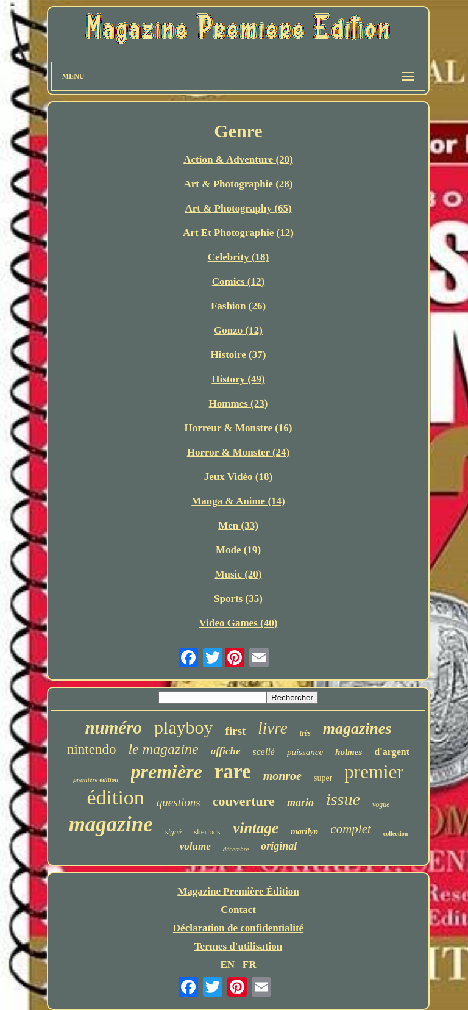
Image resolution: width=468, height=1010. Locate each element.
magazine (111, 824)
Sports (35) (238, 598)
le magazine (163, 749)
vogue (381, 804)
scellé (264, 752)
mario (300, 803)
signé (173, 831)
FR (250, 964)
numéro (113, 727)
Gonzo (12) (238, 330)
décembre (236, 849)
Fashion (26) (238, 306)
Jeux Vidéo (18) (238, 476)
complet (350, 829)
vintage (255, 828)
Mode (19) (238, 550)
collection (395, 833)
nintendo (91, 749)
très (305, 733)
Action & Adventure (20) (238, 159)
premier (373, 772)
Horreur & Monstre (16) (238, 428)
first (235, 731)
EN (227, 964)
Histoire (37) (238, 354)
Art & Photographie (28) (238, 184)
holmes (348, 752)
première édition (95, 779)
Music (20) (238, 574)
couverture (244, 801)
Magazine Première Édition (238, 891)
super (323, 778)
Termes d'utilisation (238, 946)
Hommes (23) (238, 403)
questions (178, 802)
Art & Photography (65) (238, 208)
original (279, 846)
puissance (305, 752)
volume (195, 846)
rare (232, 772)
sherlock (207, 831)
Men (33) (238, 525)
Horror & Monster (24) (238, 452)
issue (343, 799)
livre (272, 728)
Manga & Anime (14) (238, 501)
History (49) (237, 379)
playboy (183, 727)
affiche (226, 751)
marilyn (304, 831)
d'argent (392, 752)
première (166, 772)
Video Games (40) (238, 623)
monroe (282, 776)
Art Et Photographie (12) (238, 232)
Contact (238, 909)
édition (115, 797)
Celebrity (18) (238, 257)
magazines (357, 728)
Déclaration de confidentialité (238, 928)
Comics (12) (238, 281)
